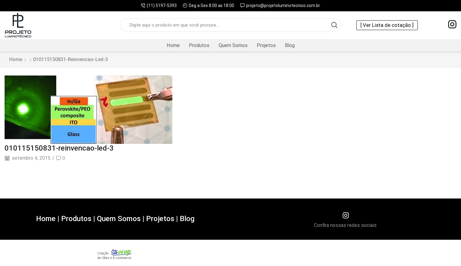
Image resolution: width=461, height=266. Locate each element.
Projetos (266, 45)
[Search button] (334, 25)
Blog (290, 45)
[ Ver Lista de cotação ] (387, 25)
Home (173, 45)
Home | (47, 218)
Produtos (199, 45)
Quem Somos (233, 45)
